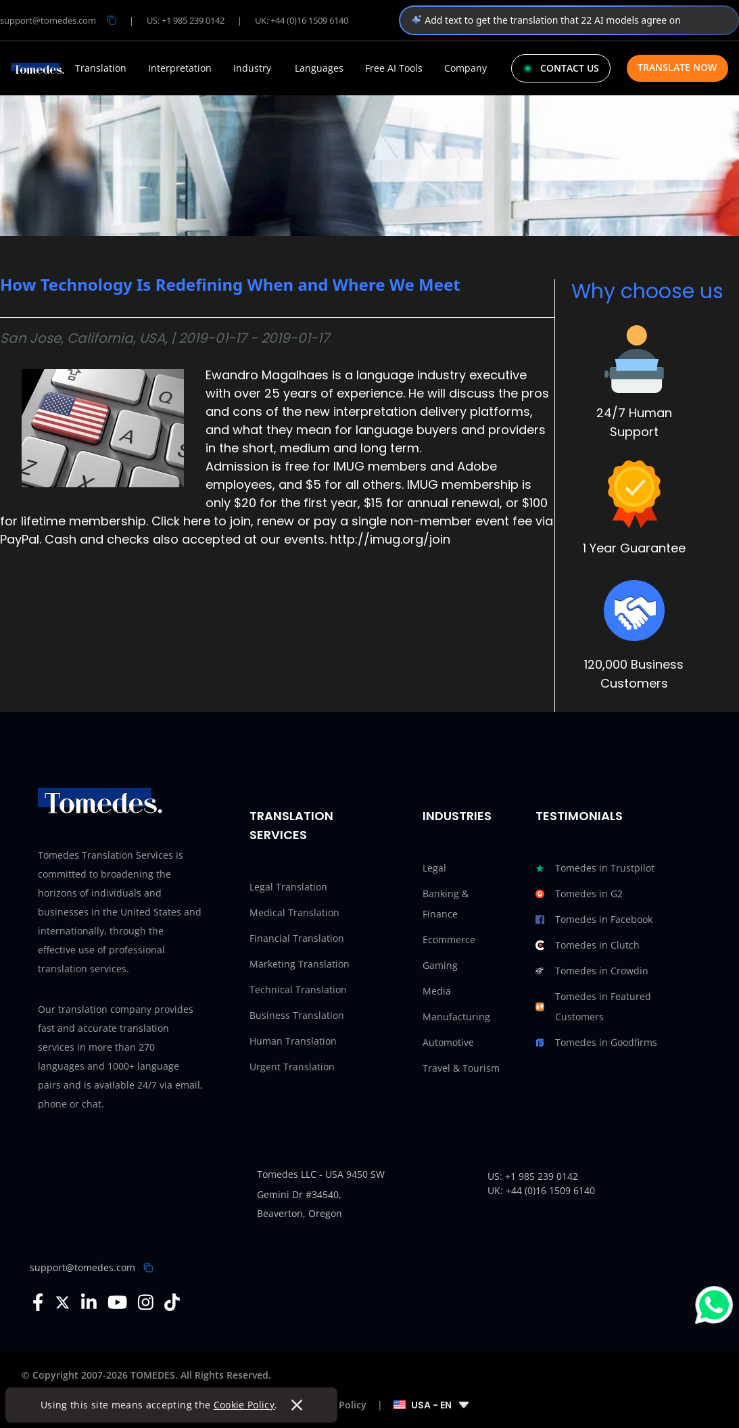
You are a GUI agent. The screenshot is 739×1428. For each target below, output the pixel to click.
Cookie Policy (244, 1404)
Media (437, 990)
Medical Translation (294, 912)
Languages (319, 68)
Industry (252, 68)
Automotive (448, 1042)
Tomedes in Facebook (593, 919)
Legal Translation (288, 886)
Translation (100, 68)
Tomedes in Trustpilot (594, 868)
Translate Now (677, 67)
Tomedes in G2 (579, 894)
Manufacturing (456, 1016)
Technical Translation (298, 989)
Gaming (440, 965)
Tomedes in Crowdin (591, 971)
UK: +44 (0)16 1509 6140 (301, 20)
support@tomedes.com (82, 1267)
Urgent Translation (292, 1066)
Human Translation (293, 1040)
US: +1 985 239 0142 (185, 20)
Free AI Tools (394, 68)
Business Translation (296, 1015)
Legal (434, 867)
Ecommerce (449, 939)
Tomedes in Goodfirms (596, 1042)
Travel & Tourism (461, 1068)
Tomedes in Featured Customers (593, 1006)
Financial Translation (296, 938)
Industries (457, 815)
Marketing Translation (299, 963)
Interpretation (180, 68)
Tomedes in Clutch (587, 945)
